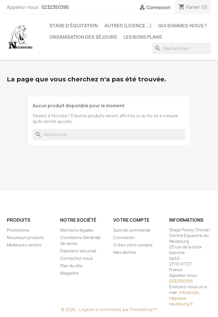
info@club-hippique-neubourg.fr (184, 298)
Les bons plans (142, 37)
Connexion (124, 237)
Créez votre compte (133, 245)
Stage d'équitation (73, 25)
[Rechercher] (181, 48)
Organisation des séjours (83, 37)
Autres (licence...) (128, 25)
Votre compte (131, 220)
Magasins (69, 273)
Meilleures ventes (24, 245)
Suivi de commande (131, 230)
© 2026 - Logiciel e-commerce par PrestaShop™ (109, 309)
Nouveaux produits (25, 237)
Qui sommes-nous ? (182, 25)
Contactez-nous (76, 258)
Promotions (18, 230)
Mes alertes (124, 252)
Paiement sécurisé (78, 251)
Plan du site (71, 265)
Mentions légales (76, 230)
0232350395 (55, 7)
